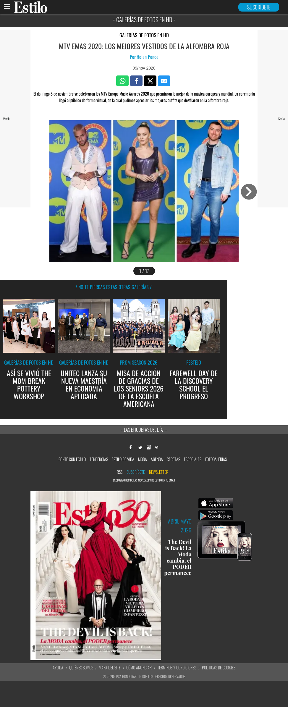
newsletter (158, 472)
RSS (119, 472)
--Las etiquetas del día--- (144, 429)
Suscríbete (136, 472)
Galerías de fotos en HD (144, 35)
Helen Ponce (147, 56)
